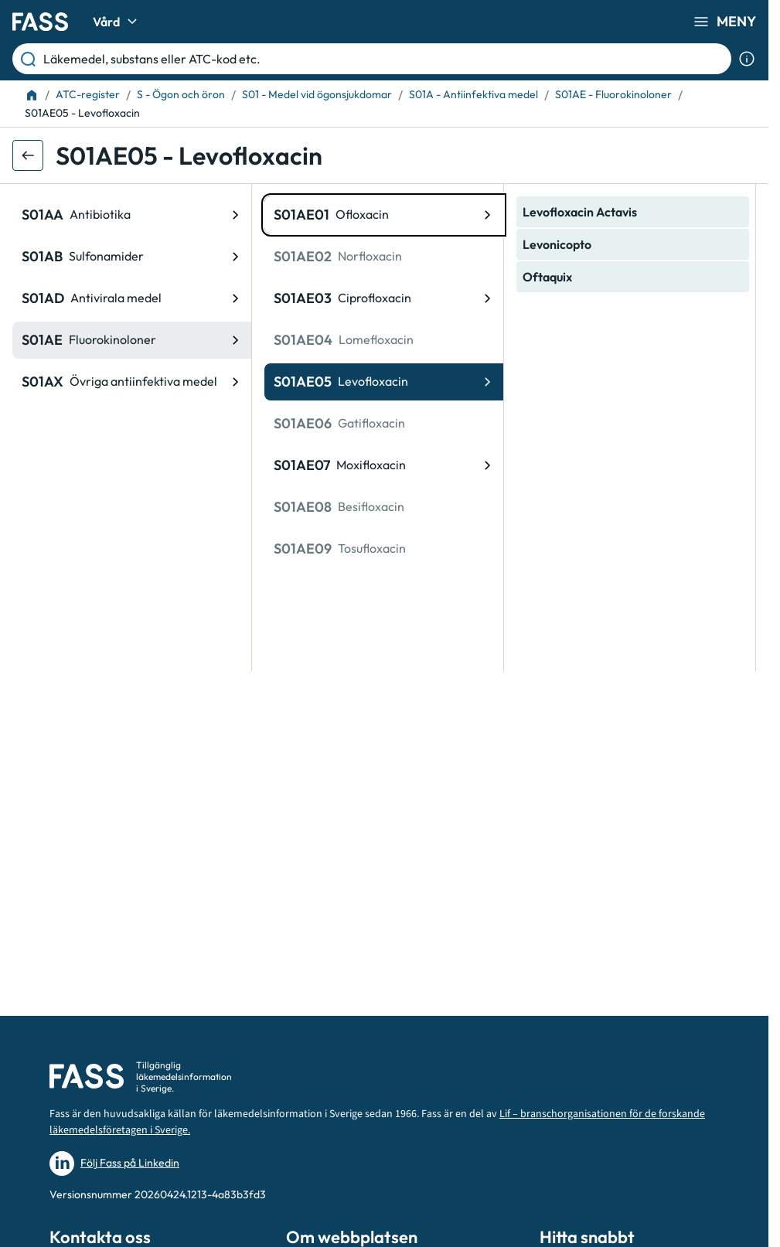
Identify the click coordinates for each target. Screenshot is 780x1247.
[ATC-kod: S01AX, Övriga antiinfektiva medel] (131, 381)
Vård (117, 21)
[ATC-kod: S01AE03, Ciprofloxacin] (383, 298)
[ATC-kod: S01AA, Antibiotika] (131, 214)
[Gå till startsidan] (40, 21)
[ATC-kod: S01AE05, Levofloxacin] (383, 381)
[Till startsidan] (32, 95)
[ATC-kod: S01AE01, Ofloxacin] (383, 214)
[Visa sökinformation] (746, 58)
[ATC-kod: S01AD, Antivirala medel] (131, 298)
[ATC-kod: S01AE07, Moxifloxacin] (383, 465)
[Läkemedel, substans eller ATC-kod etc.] (384, 58)
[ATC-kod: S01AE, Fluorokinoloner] (131, 340)
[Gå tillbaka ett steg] (27, 155)
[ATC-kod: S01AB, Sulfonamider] (131, 256)
